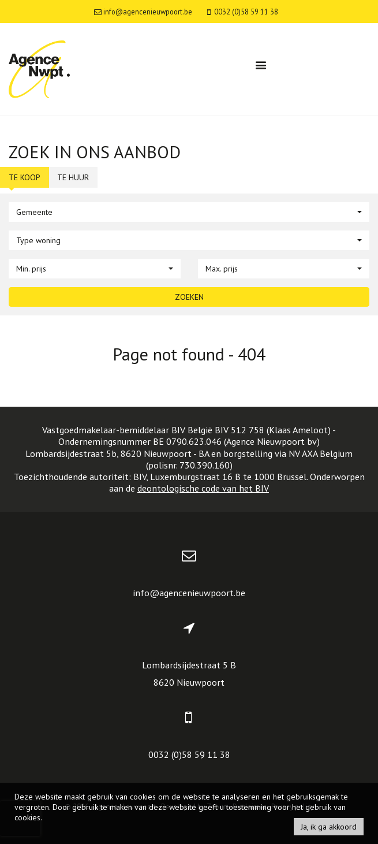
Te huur (73, 177)
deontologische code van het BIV (203, 488)
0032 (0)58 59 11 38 (189, 754)
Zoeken (189, 297)
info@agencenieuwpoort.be (189, 592)
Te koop (24, 177)
